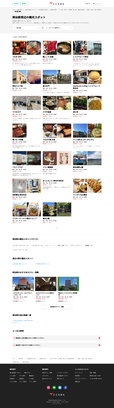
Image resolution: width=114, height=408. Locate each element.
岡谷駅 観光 (26, 362)
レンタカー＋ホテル (62, 372)
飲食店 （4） (89, 245)
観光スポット (60, 378)
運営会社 (77, 381)
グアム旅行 (22, 376)
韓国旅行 (31, 376)
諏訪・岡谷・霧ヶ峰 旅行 (85, 358)
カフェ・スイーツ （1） (20, 250)
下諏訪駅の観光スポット (42, 264)
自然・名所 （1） (63, 245)
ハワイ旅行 (13, 376)
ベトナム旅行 (13, 381)
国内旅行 (24, 3)
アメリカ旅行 (23, 381)
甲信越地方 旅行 (31, 358)
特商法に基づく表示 (95, 376)
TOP (14, 358)
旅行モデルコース (47, 378)
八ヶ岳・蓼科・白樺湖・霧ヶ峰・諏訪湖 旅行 (62, 358)
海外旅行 (16, 3)
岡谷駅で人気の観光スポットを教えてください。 (30, 338)
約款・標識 (93, 372)
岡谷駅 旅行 (16, 362)
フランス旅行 (32, 381)
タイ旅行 (31, 378)
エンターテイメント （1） (21, 245)
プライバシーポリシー (81, 378)
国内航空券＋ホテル (62, 376)
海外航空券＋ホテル (15, 372)
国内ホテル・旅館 (47, 372)
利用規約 (77, 376)
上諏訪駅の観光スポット (19, 264)
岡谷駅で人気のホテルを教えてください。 (28, 345)
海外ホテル (27, 372)
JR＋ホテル (45, 376)
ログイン (88, 3)
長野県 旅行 (42, 358)
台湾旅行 (12, 378)
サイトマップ (78, 372)
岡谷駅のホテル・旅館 (57, 307)
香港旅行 (21, 378)
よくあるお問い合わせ (96, 378)
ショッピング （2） (37, 245)
